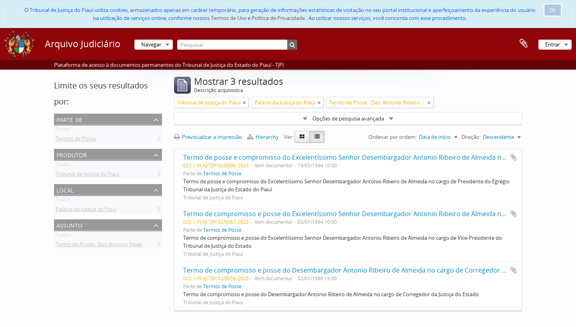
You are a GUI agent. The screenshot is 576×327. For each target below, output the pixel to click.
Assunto (69, 224)
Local (65, 189)
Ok (552, 10)
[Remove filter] (244, 102)
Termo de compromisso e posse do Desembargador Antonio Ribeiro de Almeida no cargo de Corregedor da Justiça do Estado (372, 270)
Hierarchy (263, 136)
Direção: (470, 136)
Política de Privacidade (278, 18)
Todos (63, 130)
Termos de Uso (228, 18)
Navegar (151, 44)
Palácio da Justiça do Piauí (86, 210)
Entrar (552, 44)
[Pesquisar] (237, 45)
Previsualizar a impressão (208, 136)
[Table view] (317, 137)
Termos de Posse (76, 140)
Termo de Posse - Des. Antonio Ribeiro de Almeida (115, 245)
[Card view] (302, 137)
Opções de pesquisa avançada (348, 118)
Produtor (71, 154)
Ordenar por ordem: (392, 136)
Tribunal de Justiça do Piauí (87, 175)
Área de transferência (524, 44)
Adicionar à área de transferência (514, 157)
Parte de (69, 119)
